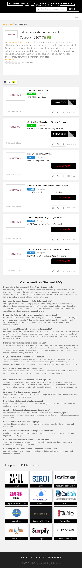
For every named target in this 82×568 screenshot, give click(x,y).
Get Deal (63, 165)
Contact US (26, 557)
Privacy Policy (54, 557)
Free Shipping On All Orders (39, 153)
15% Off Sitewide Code (37, 90)
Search (72, 9)
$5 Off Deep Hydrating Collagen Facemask (46, 217)
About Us (40, 557)
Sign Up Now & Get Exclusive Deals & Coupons (48, 249)
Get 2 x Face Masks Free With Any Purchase (47, 122)
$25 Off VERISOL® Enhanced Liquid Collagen (47, 185)
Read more (10, 59)
